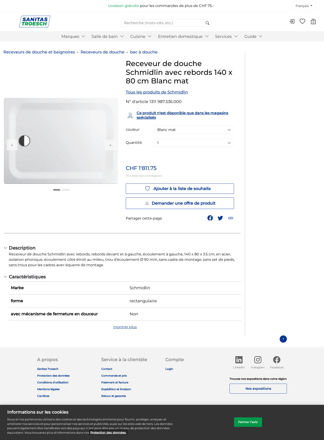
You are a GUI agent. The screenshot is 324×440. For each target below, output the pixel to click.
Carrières (43, 396)
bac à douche (144, 52)
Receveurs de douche (102, 52)
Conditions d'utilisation (52, 382)
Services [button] (226, 36)
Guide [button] (253, 36)
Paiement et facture (114, 382)
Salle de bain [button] (108, 36)
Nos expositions (258, 389)
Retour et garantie (113, 396)
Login (169, 369)
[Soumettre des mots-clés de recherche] (207, 23)
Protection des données (53, 375)
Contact (106, 369)
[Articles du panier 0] (315, 22)
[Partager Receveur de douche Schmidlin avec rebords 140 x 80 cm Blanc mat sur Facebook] (210, 217)
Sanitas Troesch (47, 369)
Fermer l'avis (248, 425)
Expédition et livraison (116, 389)
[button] (231, 217)
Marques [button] (73, 36)
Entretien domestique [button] (183, 36)
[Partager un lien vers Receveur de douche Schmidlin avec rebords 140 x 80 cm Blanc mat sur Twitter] (221, 217)
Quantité (134, 143)
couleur (133, 130)
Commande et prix (114, 375)
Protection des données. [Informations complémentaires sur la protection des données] (108, 436)
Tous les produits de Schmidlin (157, 92)
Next (110, 145)
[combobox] (166, 23)
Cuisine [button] (141, 36)
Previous (12, 145)
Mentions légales (48, 389)
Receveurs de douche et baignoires (39, 52)
